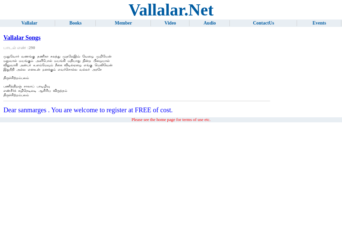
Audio (210, 23)
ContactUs (263, 23)
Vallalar (30, 23)
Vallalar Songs (22, 37)
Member (123, 23)
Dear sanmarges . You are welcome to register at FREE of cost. (88, 116)
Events (319, 23)
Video (170, 23)
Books (75, 23)
